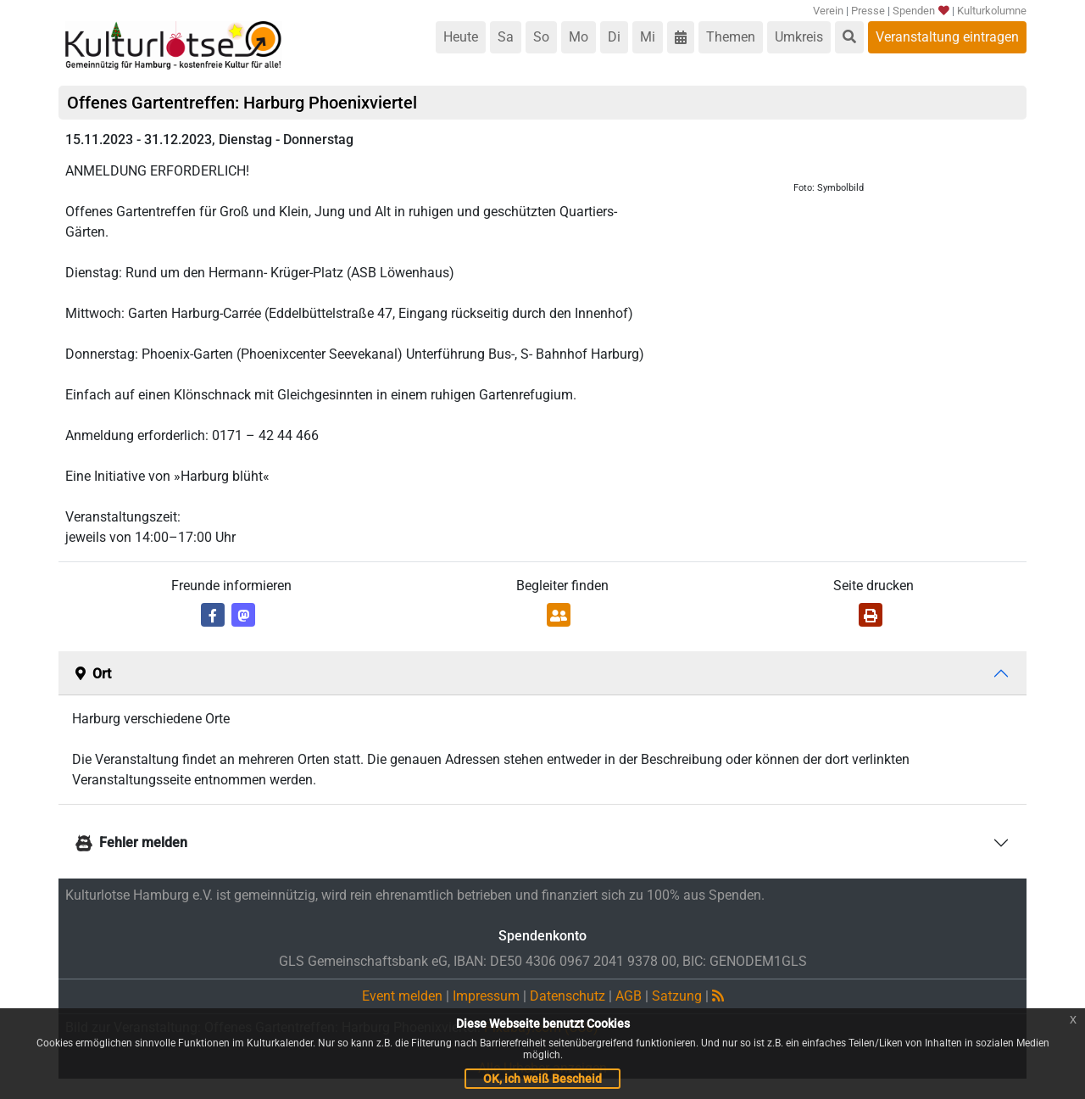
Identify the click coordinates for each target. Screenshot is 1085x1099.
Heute (460, 37)
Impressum (486, 996)
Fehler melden (131, 842)
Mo (578, 37)
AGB (628, 996)
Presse (868, 10)
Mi (647, 37)
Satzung (677, 996)
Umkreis (799, 37)
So (541, 37)
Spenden (920, 10)
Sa (506, 37)
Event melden (402, 996)
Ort (93, 674)
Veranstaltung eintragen (947, 37)
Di (614, 37)
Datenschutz (567, 996)
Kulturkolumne (992, 10)
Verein (828, 10)
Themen (730, 37)
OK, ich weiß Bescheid (542, 1078)
